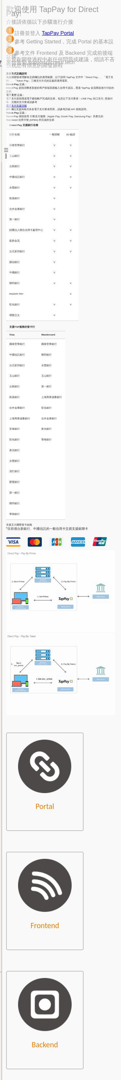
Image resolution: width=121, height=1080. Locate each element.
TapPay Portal (58, 33)
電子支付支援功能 (16, 105)
